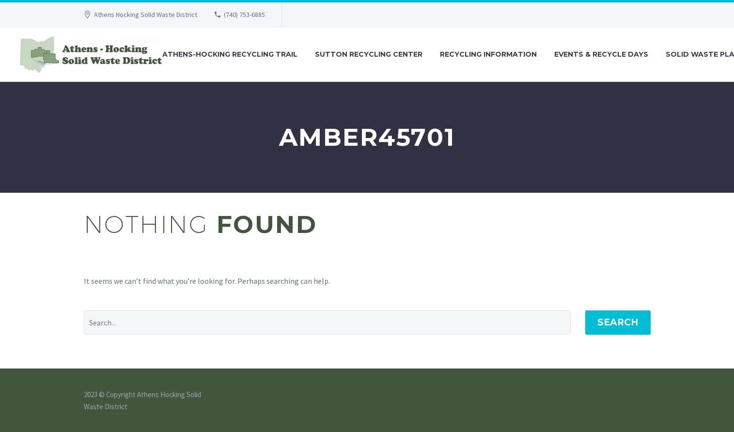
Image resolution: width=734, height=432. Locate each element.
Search (618, 322)
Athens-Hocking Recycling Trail (229, 54)
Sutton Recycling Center (368, 54)
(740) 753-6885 (244, 14)
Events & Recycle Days (601, 54)
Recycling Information (488, 54)
